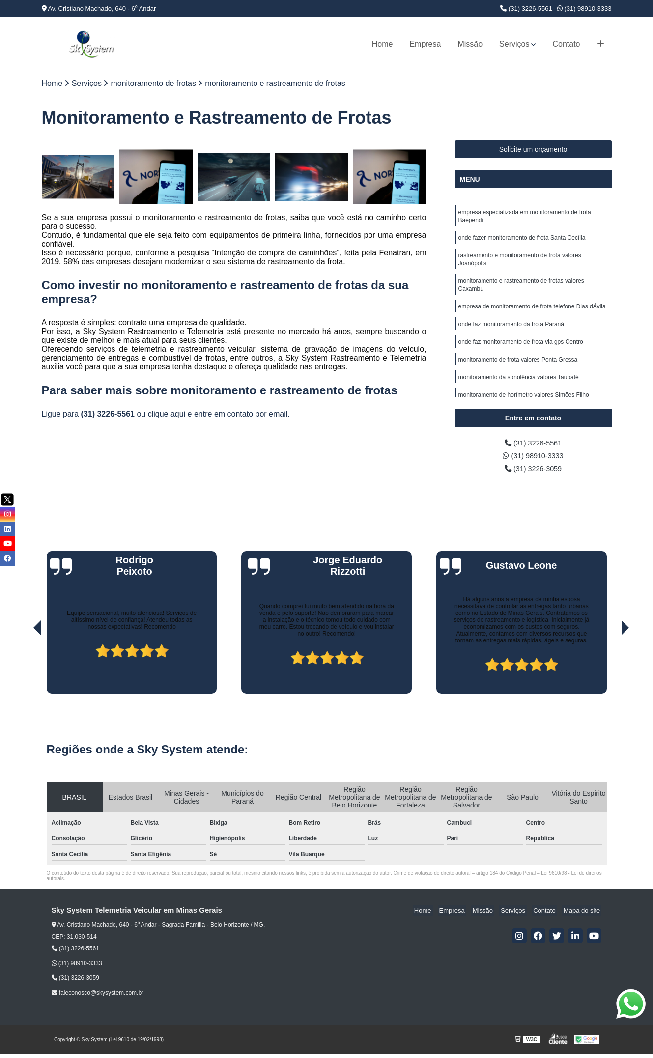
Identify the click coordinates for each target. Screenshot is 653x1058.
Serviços (514, 44)
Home (382, 44)
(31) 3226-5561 (526, 8)
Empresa (425, 44)
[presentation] (23, 669)
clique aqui (167, 415)
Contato (566, 44)
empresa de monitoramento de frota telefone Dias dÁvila (532, 314)
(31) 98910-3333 (584, 8)
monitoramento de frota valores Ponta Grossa (518, 370)
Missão (470, 44)
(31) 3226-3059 (533, 472)
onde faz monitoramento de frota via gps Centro (520, 352)
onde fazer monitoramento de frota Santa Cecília (522, 241)
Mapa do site (583, 914)
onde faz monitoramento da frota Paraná (511, 333)
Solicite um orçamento (533, 150)
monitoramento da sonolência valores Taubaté (518, 389)
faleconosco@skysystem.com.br (98, 996)
